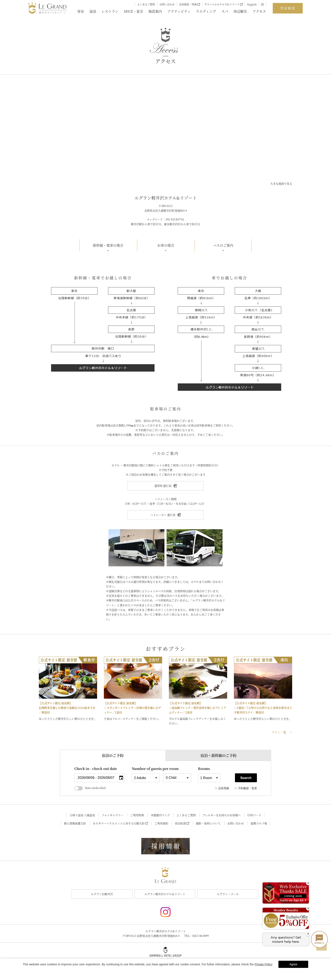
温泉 (93, 11)
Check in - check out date (95, 768)
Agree (293, 964)
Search (245, 778)
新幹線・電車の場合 (108, 245)
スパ (224, 11)
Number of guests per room (146, 768)
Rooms (204, 768)
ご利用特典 (137, 815)
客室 (80, 11)
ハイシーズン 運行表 (165, 515)
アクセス (259, 11)
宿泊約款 (182, 823)
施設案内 (155, 11)
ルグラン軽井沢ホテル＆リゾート (164, 894)
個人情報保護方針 (75, 823)
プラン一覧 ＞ (281, 732)
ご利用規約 (161, 823)
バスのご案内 (223, 245)
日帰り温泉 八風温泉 (82, 815)
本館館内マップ (160, 815)
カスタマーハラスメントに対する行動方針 (120, 823)
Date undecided (90, 788)
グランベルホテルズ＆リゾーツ (223, 4)
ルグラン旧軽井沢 (102, 894)
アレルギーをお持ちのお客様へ (221, 815)
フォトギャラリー (112, 815)
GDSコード (254, 815)
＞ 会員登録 (222, 788)
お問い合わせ (167, 4)
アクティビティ (179, 11)
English (252, 4)
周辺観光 (240, 11)
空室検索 (287, 8)
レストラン (110, 11)
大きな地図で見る (281, 183)
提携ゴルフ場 (259, 823)
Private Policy (263, 964)
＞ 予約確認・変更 (245, 788)
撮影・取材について (208, 823)
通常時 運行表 (165, 486)
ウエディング (206, 11)
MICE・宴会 (133, 11)
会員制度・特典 (189, 4)
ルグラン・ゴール (228, 894)
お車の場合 (165, 245)
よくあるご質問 (146, 4)
